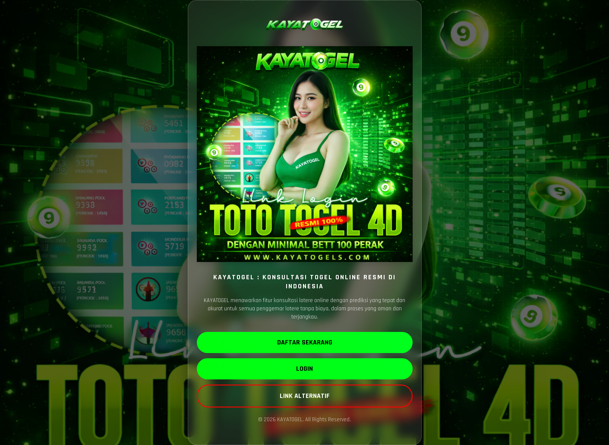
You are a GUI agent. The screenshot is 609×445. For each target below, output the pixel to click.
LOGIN (304, 368)
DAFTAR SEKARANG (304, 342)
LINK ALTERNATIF (305, 396)
